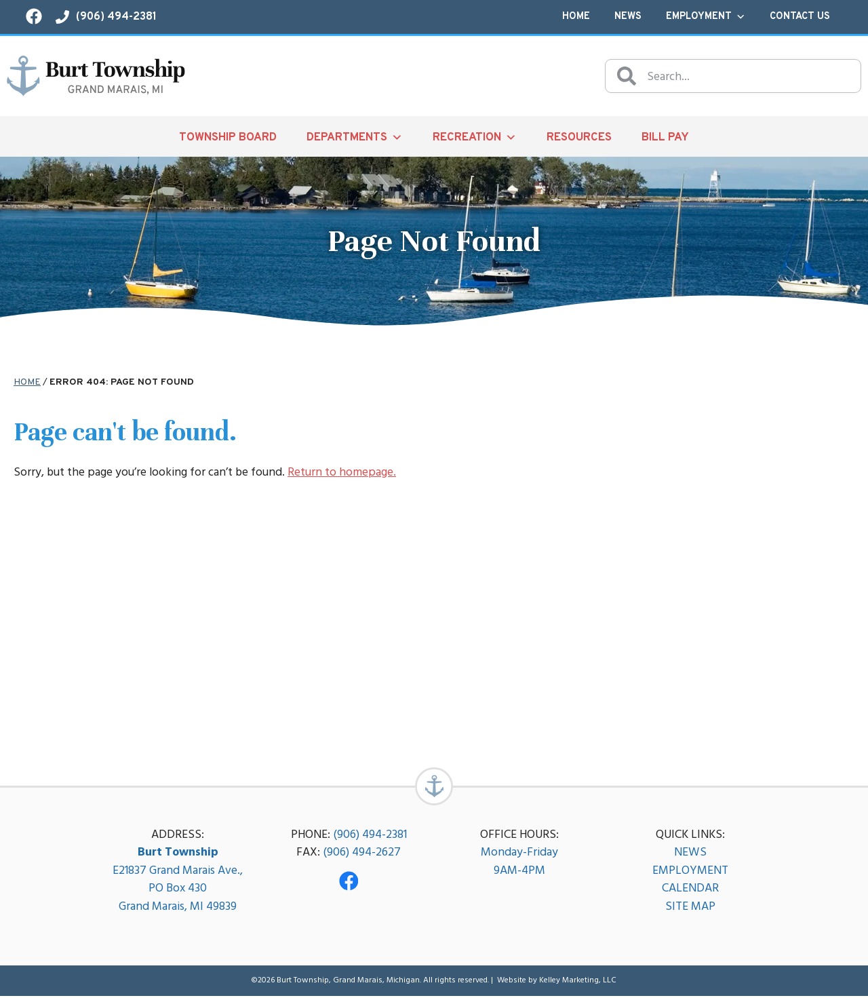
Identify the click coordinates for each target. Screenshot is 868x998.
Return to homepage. (342, 472)
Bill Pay (665, 137)
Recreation (475, 137)
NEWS (690, 854)
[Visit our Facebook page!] (34, 16)
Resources (579, 137)
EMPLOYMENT (690, 872)
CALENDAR (690, 890)
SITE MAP (690, 908)
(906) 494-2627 (362, 854)
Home (576, 16)
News (628, 16)
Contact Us (800, 16)
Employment (705, 17)
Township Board (228, 137)
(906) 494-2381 (370, 836)
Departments (355, 137)
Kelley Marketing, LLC (577, 982)
